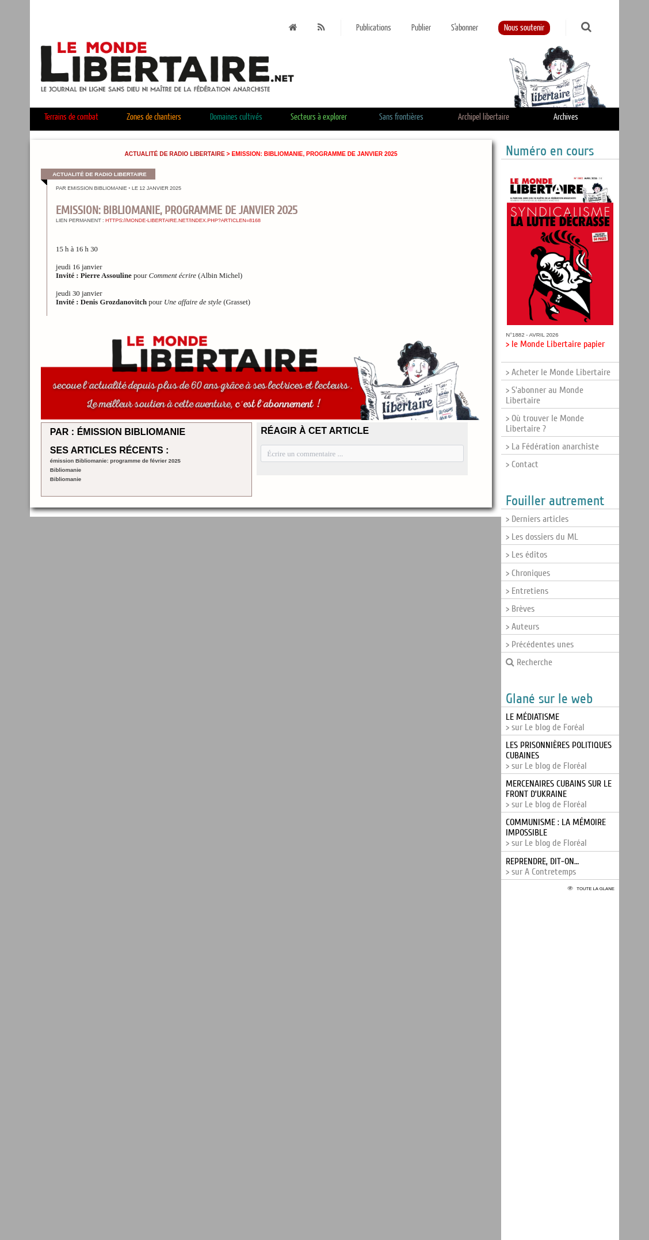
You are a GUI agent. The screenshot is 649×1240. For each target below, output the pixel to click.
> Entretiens (527, 591)
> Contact (522, 464)
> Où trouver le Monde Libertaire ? (545, 423)
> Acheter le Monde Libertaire (558, 372)
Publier (421, 28)
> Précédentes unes (540, 644)
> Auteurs (522, 626)
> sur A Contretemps (542, 866)
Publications (373, 28)
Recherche (529, 662)
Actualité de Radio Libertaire (174, 154)
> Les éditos (526, 555)
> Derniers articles (537, 519)
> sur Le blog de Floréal (559, 794)
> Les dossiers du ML (542, 537)
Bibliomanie (65, 470)
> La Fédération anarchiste (552, 446)
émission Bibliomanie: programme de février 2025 (115, 460)
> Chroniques (528, 573)
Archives (565, 117)
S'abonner (464, 28)
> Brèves (520, 609)
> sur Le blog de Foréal (545, 722)
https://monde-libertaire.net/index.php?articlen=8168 (183, 220)
